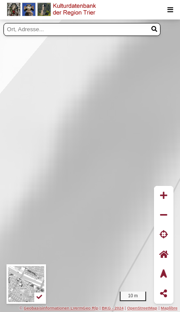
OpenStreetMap (142, 308)
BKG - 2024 (113, 308)
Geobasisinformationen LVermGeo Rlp (60, 308)
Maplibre (169, 308)
